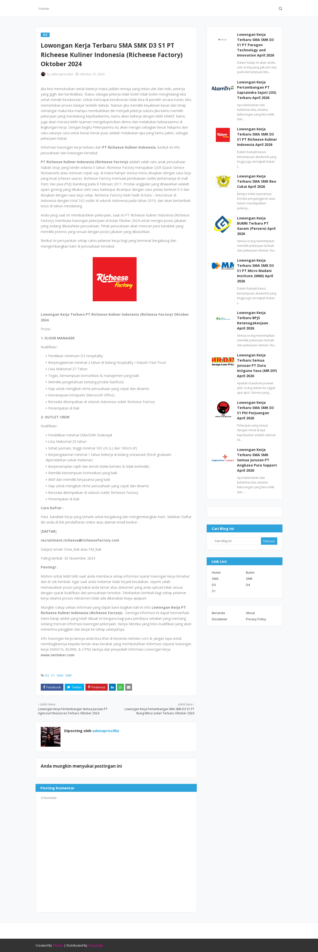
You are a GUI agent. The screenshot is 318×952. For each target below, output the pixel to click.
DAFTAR (48, 531)
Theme (58, 945)
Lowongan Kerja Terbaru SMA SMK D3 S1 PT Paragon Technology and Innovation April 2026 (255, 45)
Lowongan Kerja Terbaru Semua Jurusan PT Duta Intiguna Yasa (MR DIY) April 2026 (257, 365)
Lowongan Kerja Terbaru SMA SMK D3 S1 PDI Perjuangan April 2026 (255, 410)
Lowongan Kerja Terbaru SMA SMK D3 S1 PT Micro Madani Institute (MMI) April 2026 (255, 270)
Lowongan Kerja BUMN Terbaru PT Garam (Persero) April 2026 (256, 226)
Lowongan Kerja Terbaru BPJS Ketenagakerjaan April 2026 (252, 320)
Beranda (218, 613)
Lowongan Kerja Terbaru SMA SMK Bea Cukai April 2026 (256, 181)
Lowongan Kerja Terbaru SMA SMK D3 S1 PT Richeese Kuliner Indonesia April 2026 (257, 137)
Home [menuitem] (44, 8)
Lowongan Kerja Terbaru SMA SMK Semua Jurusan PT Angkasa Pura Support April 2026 (257, 460)
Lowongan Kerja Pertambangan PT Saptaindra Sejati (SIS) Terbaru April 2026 (256, 90)
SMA (60, 675)
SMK (68, 675)
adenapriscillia (62, 74)
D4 (248, 585)
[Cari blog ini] (236, 541)
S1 (53, 675)
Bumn (250, 572)
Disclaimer (219, 619)
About (250, 613)
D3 (47, 675)
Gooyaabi (95, 945)
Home (216, 572)
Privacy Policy (256, 619)
